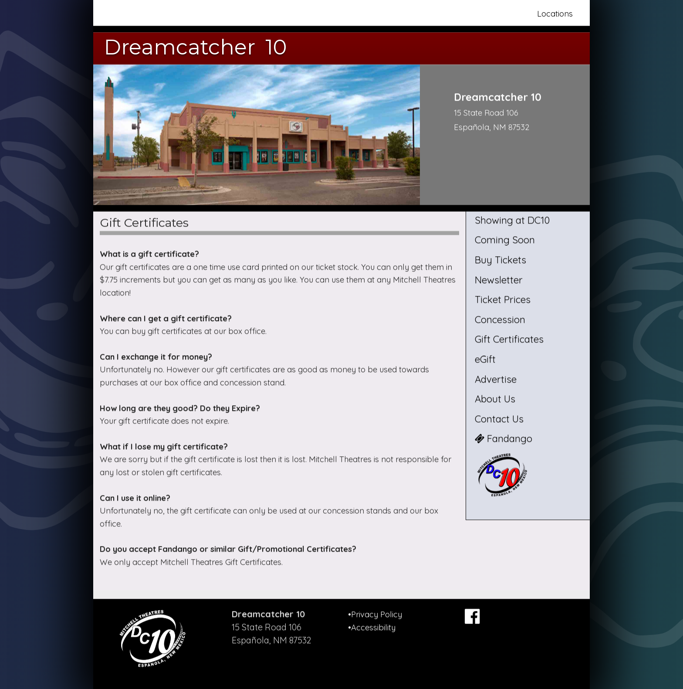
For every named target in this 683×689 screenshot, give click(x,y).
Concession (500, 319)
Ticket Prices (503, 300)
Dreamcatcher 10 (195, 47)
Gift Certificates (509, 339)
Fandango (503, 439)
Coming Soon (505, 240)
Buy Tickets (500, 260)
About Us (495, 399)
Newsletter (499, 280)
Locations (555, 14)
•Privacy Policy (375, 614)
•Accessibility (372, 627)
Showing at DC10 (512, 220)
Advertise (496, 379)
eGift (485, 359)
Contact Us (499, 419)
